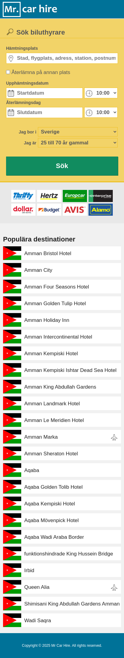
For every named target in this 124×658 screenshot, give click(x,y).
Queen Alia (36, 587)
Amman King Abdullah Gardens (60, 387)
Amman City (38, 270)
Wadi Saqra (37, 620)
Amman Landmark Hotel (52, 404)
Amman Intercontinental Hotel (58, 337)
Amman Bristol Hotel (47, 253)
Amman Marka (41, 437)
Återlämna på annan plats (41, 72)
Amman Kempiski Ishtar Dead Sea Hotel (70, 370)
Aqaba (31, 470)
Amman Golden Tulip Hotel (55, 303)
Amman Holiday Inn (46, 320)
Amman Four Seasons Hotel (56, 287)
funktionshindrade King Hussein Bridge (68, 554)
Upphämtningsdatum (27, 83)
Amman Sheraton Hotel (51, 454)
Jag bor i (27, 132)
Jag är (30, 142)
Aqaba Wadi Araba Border (54, 537)
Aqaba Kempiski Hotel (49, 504)
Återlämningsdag (23, 102)
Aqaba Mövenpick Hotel (51, 520)
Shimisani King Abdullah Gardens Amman (72, 604)
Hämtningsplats (22, 48)
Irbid (29, 570)
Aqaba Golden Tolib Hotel (53, 487)
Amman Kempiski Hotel (51, 353)
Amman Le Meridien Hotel (54, 420)
